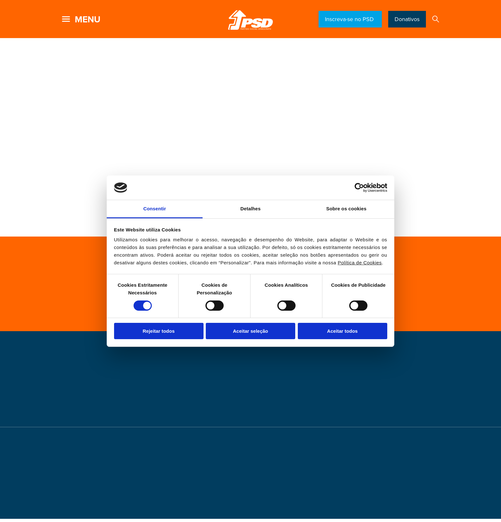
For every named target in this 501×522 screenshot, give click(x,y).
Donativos (407, 19)
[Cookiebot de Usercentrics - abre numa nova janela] (359, 187)
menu (87, 19)
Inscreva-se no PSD (350, 19)
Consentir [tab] (154, 208)
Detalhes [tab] (250, 208)
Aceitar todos (342, 331)
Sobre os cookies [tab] (346, 208)
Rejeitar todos (158, 331)
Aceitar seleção (250, 331)
